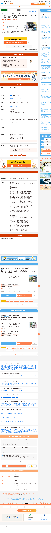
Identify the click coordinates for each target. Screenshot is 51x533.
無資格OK (12, 384)
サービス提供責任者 (31, 375)
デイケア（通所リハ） (18, 404)
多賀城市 (10, 366)
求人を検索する (32, 6)
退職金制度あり (20, 432)
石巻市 (29, 365)
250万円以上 (3, 421)
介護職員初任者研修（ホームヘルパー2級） (16, 383)
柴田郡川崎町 (16, 367)
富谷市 (28, 366)
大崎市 (26, 366)
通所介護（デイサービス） (15, 98)
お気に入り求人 (42, 6)
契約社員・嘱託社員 (13, 106)
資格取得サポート (4, 431)
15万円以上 (3, 417)
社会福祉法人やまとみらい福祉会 (6, 316)
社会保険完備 (11, 432)
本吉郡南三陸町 (13, 369)
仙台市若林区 (16, 365)
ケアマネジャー (25, 498)
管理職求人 (4, 430)
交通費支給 (16, 432)
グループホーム (22, 98)
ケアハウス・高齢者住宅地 (15, 405)
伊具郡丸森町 (21, 367)
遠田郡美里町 (8, 369)
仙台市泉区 (25, 365)
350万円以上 (12, 421)
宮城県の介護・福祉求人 (45, 16)
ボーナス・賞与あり (5, 432)
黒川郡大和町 (15, 368)
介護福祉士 (2, 383)
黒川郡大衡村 (25, 368)
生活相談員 (9, 375)
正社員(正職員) (3, 390)
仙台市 (2, 365)
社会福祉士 (7, 383)
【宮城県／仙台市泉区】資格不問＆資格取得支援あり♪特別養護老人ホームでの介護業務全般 (19, 318)
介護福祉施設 (9, 397)
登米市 (17, 366)
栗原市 (19, 366)
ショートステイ (28, 98)
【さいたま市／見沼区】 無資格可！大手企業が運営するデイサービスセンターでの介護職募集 (19, 271)
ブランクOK (35, 430)
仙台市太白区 (21, 365)
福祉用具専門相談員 (17, 376)
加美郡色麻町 (29, 368)
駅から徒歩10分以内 (7, 429)
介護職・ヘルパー (4, 375)
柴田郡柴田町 (11, 367)
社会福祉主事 (26, 383)
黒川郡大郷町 (20, 368)
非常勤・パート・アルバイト (17, 390)
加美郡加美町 (34, 368)
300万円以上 (8, 421)
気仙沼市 (35, 365)
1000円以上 (7, 413)
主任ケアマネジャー (24, 375)
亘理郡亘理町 (26, 367)
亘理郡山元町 (31, 367)
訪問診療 (5, 405)
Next (39, 286)
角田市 (8, 366)
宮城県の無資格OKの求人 (45, 32)
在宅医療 (13, 397)
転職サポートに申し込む (38, 3)
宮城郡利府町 (10, 368)
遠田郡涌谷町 (3, 369)
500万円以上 (22, 421)
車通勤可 (13, 429)
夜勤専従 (2, 429)
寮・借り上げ (17, 429)
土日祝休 (21, 430)
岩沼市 (14, 366)
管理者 (26, 376)
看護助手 (12, 375)
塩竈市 (32, 365)
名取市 (5, 366)
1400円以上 (15, 413)
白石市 (2, 366)
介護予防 (32, 405)
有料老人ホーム (16, 403)
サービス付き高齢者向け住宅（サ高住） (25, 403)
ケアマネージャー (18, 375)
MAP (8, 27)
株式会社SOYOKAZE (33, 11)
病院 (1, 397)
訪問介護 (2, 403)
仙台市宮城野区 (11, 365)
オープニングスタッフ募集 (30, 429)
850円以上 (2, 413)
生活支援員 (23, 376)
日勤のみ (24, 430)
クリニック (5, 397)
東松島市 (22, 366)
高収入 (11, 430)
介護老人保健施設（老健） (8, 403)
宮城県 (8, 25)
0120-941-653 (19, 474)
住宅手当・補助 (22, 429)
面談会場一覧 (22, 6)
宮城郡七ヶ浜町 (4, 368)
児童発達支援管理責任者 (15, 499)
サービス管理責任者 (10, 376)
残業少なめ (28, 431)
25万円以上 (11, 417)
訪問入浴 (34, 404)
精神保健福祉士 (7, 384)
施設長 (45, 498)
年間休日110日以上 (16, 430)
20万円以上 (7, 417)
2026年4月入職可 (29, 430)
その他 (17, 397)
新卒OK (24, 431)
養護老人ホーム (27, 405)
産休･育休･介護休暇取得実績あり (17, 431)
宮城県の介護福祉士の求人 (45, 22)
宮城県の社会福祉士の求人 (45, 24)
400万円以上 (17, 421)
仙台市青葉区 (6, 365)
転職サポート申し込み (27, 510)
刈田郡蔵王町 (32, 366)
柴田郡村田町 (6, 367)
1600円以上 (20, 413)
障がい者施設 (30, 404)
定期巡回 (8, 405)
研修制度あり (9, 431)
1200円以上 (11, 413)
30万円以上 (15, 417)
